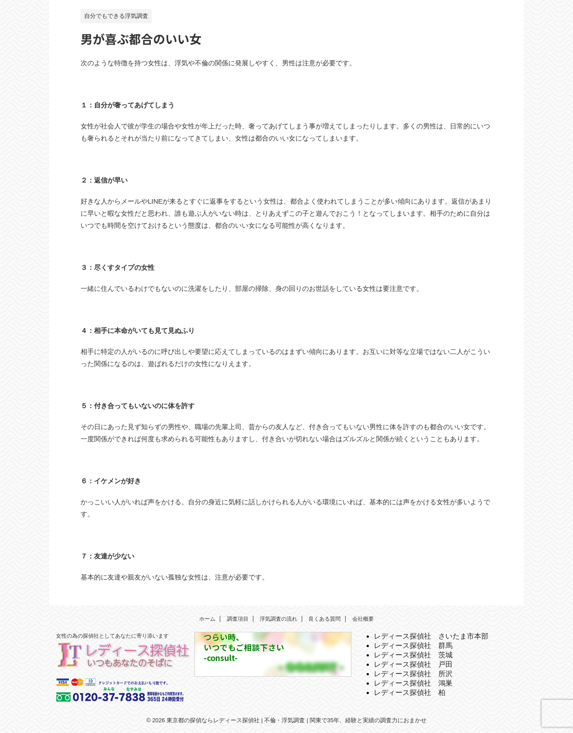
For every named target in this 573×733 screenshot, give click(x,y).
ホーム (207, 619)
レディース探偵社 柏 (409, 692)
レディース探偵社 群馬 (413, 645)
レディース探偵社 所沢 (413, 674)
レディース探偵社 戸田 (413, 664)
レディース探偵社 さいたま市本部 (431, 636)
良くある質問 (324, 619)
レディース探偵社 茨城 (413, 655)
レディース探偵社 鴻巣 (413, 683)
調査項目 (237, 619)
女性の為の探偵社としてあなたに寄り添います (112, 636)
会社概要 (363, 619)
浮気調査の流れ (278, 619)
